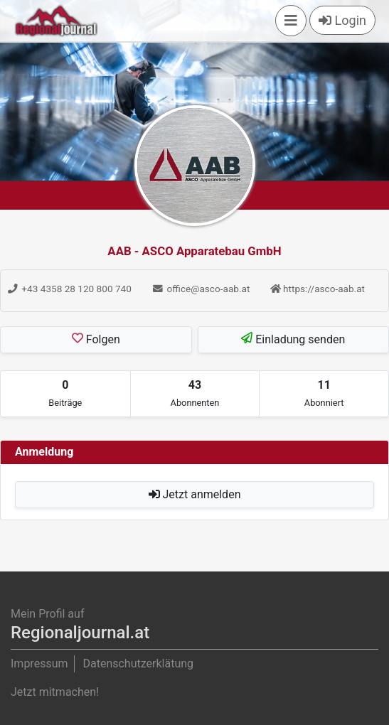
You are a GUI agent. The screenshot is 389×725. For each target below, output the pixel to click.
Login (342, 20)
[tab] (65, 394)
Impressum (39, 663)
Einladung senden (293, 339)
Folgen (96, 339)
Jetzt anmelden (195, 494)
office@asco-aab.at (200, 288)
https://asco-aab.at (317, 288)
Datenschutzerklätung (137, 663)
